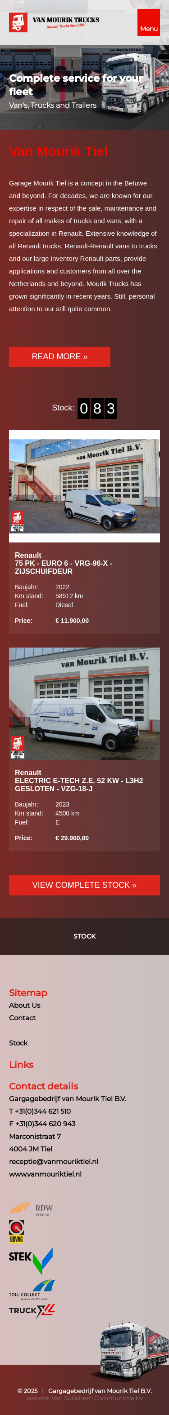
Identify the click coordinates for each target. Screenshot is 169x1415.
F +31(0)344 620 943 (42, 1124)
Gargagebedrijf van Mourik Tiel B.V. (100, 1390)
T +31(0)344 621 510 (40, 1111)
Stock (84, 936)
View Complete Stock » (84, 885)
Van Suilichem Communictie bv (97, 1398)
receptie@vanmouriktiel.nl (53, 1161)
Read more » (59, 356)
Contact (22, 1018)
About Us (24, 1005)
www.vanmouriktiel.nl (45, 1174)
